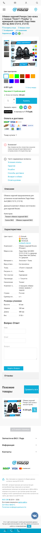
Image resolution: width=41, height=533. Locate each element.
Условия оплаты (15, 162)
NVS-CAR (5, 500)
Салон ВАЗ (9, 220)
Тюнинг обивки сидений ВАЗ (16, 217)
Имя (5, 328)
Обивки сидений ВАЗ (24, 220)
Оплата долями (14, 180)
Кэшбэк (11, 169)
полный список (25, 243)
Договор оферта (8, 505)
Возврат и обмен (15, 177)
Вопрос (7, 346)
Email (6, 337)
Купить (26, 101)
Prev (5, 410)
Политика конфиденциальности (14, 507)
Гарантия (11, 166)
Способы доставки (16, 173)
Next (36, 410)
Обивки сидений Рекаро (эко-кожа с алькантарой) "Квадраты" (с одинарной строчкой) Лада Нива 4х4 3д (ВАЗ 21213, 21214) (30, 403)
